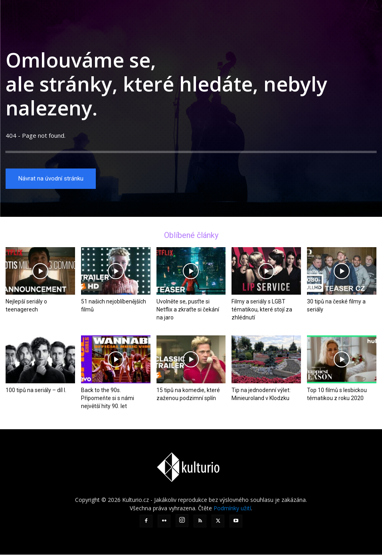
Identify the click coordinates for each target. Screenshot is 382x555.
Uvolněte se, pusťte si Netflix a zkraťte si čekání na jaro (187, 310)
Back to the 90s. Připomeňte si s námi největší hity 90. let (107, 398)
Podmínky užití (232, 508)
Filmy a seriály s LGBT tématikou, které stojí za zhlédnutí (262, 310)
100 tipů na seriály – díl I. (36, 390)
